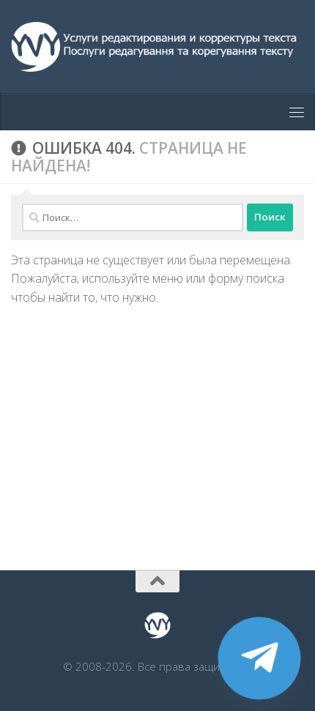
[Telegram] (259, 658)
